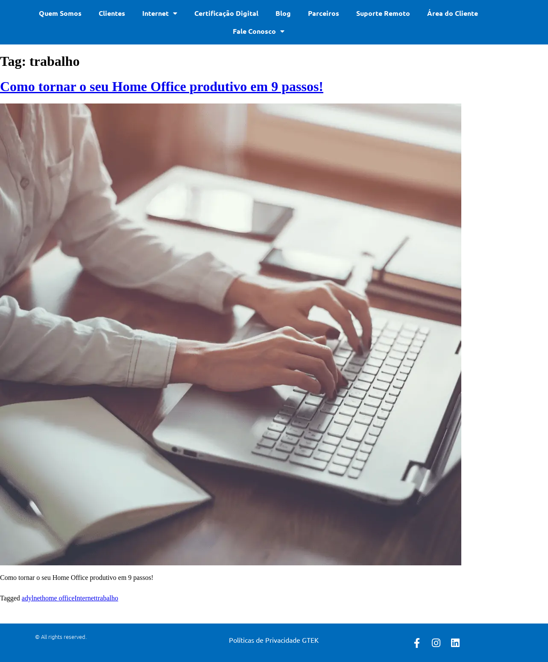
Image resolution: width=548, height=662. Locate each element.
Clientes (112, 13)
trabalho (107, 598)
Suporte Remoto (383, 13)
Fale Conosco (258, 31)
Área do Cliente (452, 13)
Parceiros (323, 13)
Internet (159, 13)
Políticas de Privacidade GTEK (274, 639)
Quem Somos (60, 13)
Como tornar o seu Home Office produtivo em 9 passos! (161, 86)
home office (58, 598)
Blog (283, 13)
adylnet (32, 598)
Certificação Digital (226, 13)
